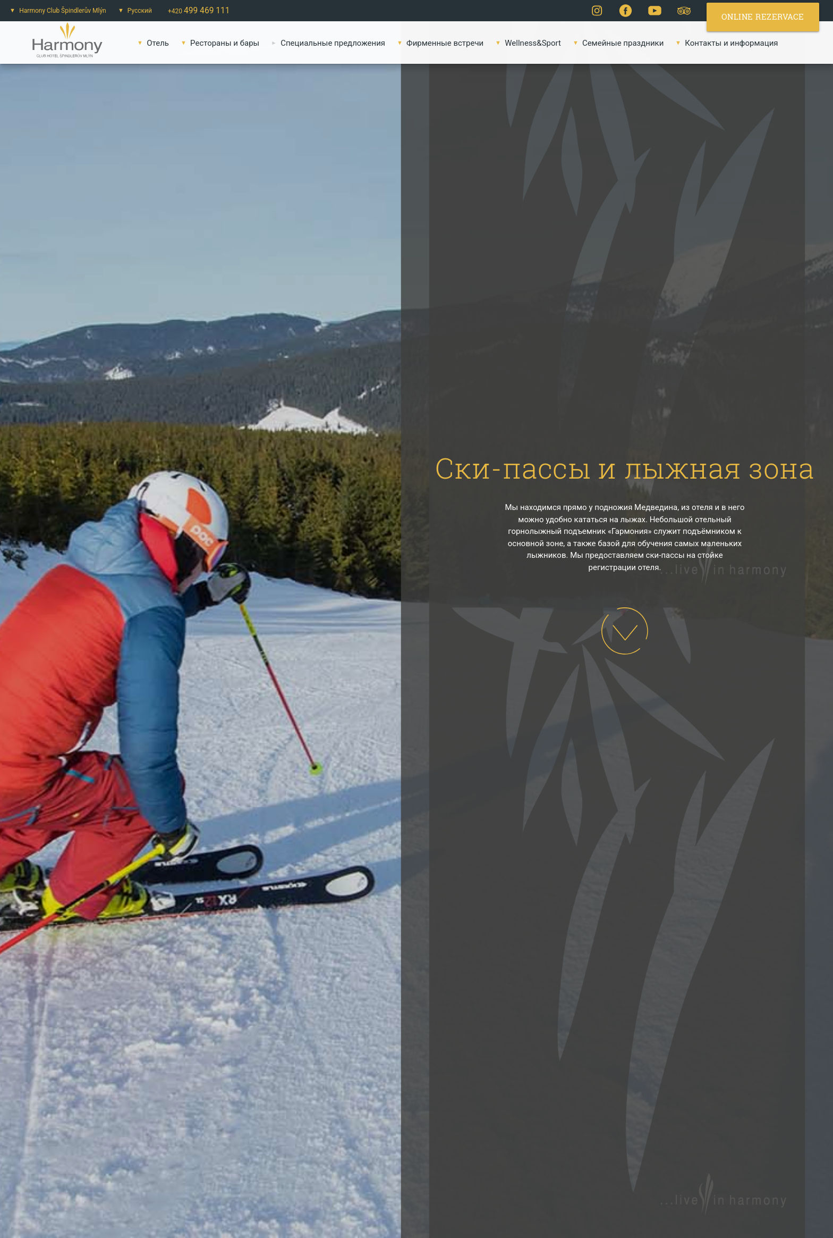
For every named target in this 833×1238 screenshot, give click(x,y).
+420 (199, 10)
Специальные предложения (326, 43)
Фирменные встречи (438, 43)
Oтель (151, 43)
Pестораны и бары (218, 43)
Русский (133, 10)
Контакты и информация (725, 43)
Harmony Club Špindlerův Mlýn (56, 10)
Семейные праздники (616, 43)
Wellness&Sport (526, 43)
